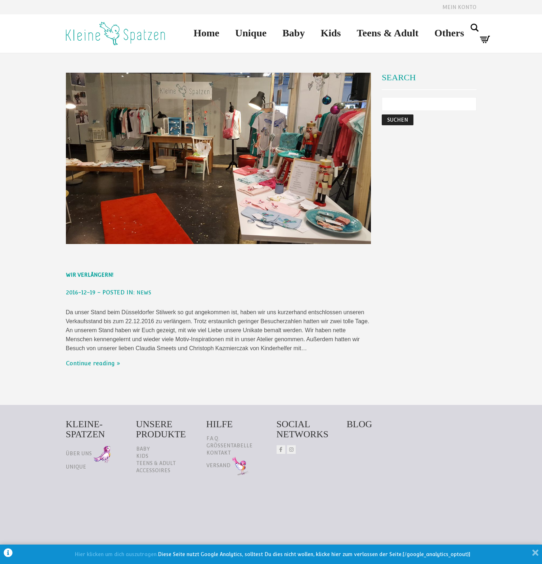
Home (207, 33)
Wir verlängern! (89, 275)
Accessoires (153, 470)
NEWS (143, 292)
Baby (293, 33)
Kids (331, 33)
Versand (227, 465)
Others (449, 33)
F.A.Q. (212, 438)
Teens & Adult (387, 33)
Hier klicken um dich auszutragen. (116, 554)
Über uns (88, 453)
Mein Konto (459, 7)
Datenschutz (87, 520)
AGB (173, 520)
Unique (250, 33)
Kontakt (218, 453)
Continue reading (90, 363)
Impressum (137, 520)
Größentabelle (229, 445)
